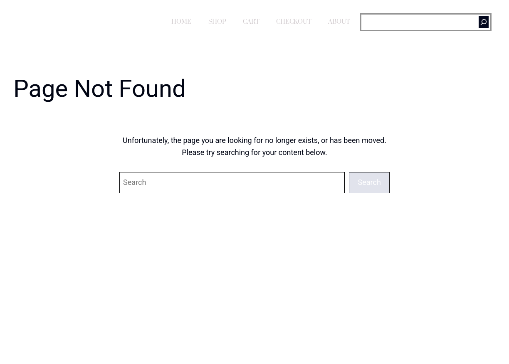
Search (369, 182)
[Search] (484, 22)
